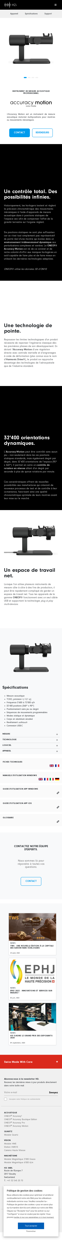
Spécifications (31, 14)
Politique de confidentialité (30, 1099)
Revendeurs (42, 133)
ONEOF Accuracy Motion (16, 1126)
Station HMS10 (11, 1147)
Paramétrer (31, 1231)
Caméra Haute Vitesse (14, 1150)
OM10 (43, 269)
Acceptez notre (24, 1099)
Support (48, 14)
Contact (19, 133)
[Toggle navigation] (55, 5)
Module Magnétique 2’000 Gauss (19, 1159)
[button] (25, 77)
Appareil (14, 14)
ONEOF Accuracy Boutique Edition (20, 1119)
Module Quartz (11, 1135)
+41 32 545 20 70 (15, 1181)
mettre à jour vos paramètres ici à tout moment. (34, 1217)
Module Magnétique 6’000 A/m (18, 1162)
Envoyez (53, 1093)
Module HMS (10, 1144)
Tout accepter (31, 1226)
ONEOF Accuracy (13, 1116)
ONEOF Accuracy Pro (14, 1123)
